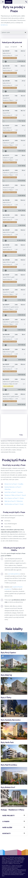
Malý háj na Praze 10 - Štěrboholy (14, 501)
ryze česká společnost (14, 574)
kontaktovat (4, 25)
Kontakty (6, 833)
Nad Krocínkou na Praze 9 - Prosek (14, 504)
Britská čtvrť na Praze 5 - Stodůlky (14, 484)
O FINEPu (5, 821)
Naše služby (7, 827)
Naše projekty (8, 815)
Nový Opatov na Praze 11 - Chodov (14, 498)
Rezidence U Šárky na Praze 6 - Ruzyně (15, 495)
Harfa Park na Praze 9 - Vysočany (14, 492)
